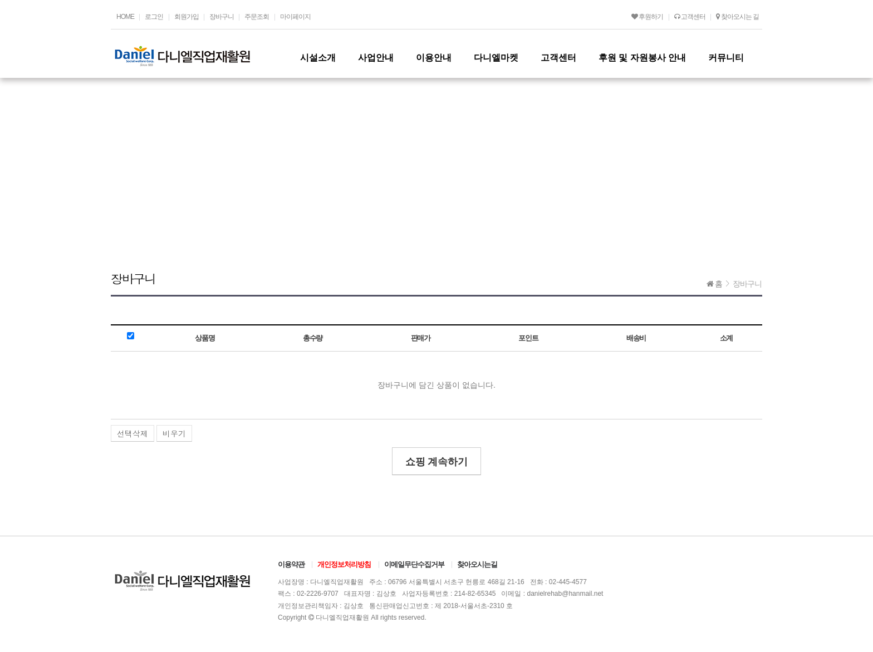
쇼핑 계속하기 (436, 461)
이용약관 (291, 564)
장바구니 (221, 17)
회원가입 (186, 17)
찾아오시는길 (477, 564)
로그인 (154, 17)
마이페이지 (295, 17)
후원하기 (647, 17)
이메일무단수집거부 (414, 564)
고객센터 (689, 17)
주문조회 (256, 17)
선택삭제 (132, 433)
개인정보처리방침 (344, 564)
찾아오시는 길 (737, 17)
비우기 (174, 433)
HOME (125, 17)
